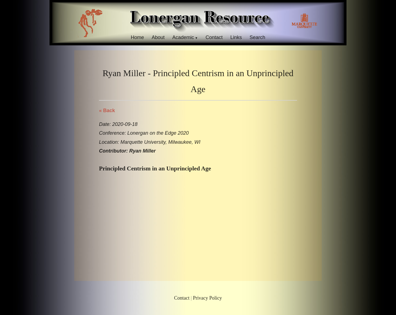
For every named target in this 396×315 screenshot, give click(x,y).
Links (236, 37)
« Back (107, 110)
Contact (213, 37)
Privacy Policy (207, 298)
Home (137, 37)
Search (257, 37)
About (158, 37)
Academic (183, 37)
